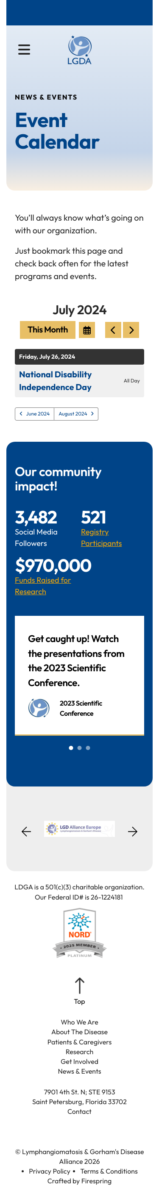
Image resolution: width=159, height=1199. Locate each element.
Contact (79, 1112)
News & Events (79, 1071)
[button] (24, 50)
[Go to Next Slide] (132, 828)
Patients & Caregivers (79, 1042)
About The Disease (79, 1032)
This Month (48, 329)
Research (80, 1052)
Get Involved (79, 1062)
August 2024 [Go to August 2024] (73, 414)
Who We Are (79, 1022)
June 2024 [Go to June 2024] (38, 414)
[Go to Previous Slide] (26, 837)
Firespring (96, 1181)
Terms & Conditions (109, 1171)
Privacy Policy (49, 1171)
